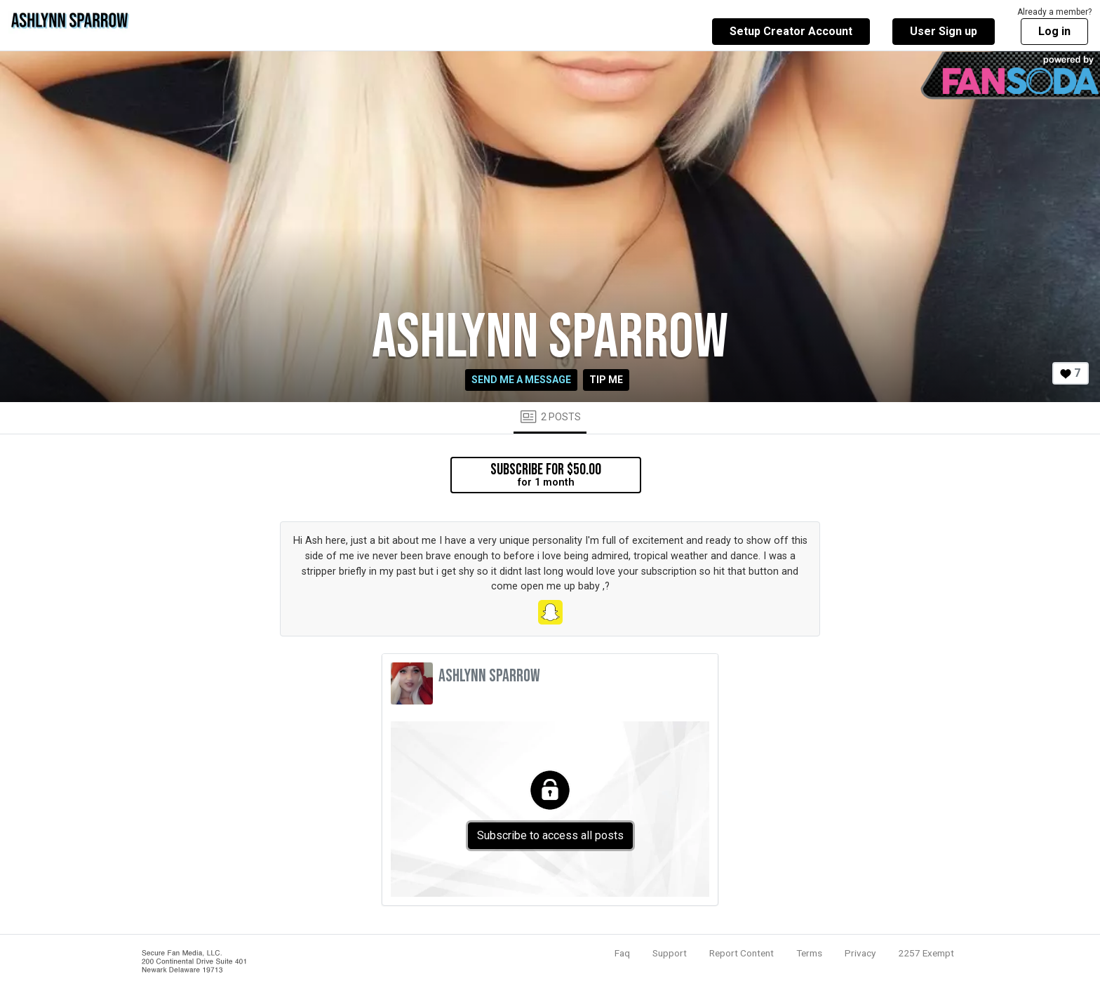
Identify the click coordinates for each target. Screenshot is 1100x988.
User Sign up (943, 31)
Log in (1054, 31)
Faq (622, 953)
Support (669, 953)
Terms (809, 953)
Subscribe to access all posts (550, 835)
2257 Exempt (926, 953)
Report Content (741, 953)
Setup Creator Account (791, 31)
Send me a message (521, 379)
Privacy (860, 953)
